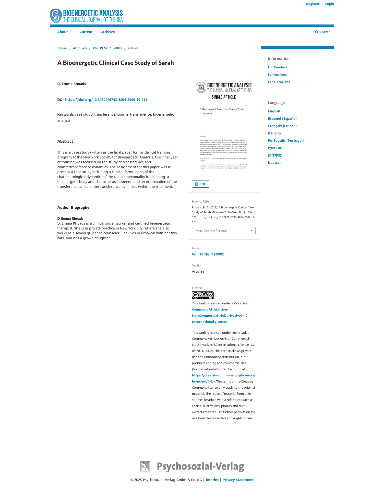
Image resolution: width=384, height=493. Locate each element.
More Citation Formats (211, 231)
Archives (107, 31)
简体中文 (275, 155)
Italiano (274, 133)
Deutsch (275, 162)
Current (86, 31)
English (274, 111)
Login (329, 3)
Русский (275, 147)
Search (323, 31)
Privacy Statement (238, 479)
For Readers (277, 67)
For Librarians (279, 82)
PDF (202, 184)
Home (62, 48)
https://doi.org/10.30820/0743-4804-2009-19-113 (106, 99)
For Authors (277, 74)
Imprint (212, 479)
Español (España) (282, 118)
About (63, 31)
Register (313, 3)
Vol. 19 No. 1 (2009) (107, 48)
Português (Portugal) (286, 140)
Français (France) (282, 125)
